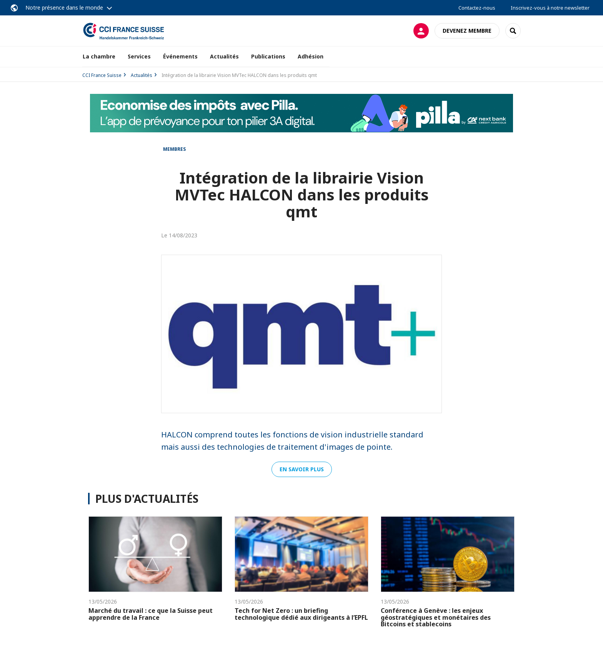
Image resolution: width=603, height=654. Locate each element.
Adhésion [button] (310, 56)
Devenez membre (467, 30)
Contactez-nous (476, 7)
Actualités (224, 56)
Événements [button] (180, 56)
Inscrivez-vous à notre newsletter (550, 7)
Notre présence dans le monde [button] (64, 7)
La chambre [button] (99, 56)
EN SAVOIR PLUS (302, 469)
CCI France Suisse (102, 75)
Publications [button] (268, 56)
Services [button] (139, 56)
